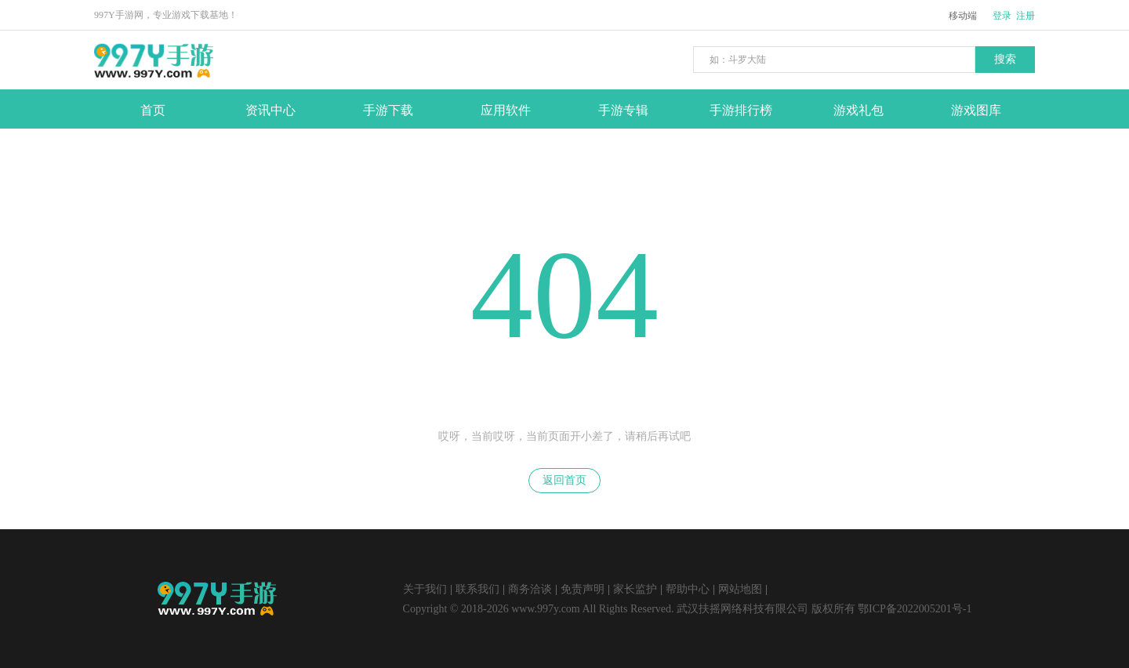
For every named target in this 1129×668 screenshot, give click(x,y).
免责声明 (582, 589)
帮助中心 (688, 589)
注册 (1025, 15)
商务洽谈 (530, 589)
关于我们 (425, 589)
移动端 (963, 15)
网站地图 (740, 589)
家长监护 (635, 589)
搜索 (1005, 59)
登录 (1002, 15)
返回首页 (564, 480)
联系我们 (477, 589)
